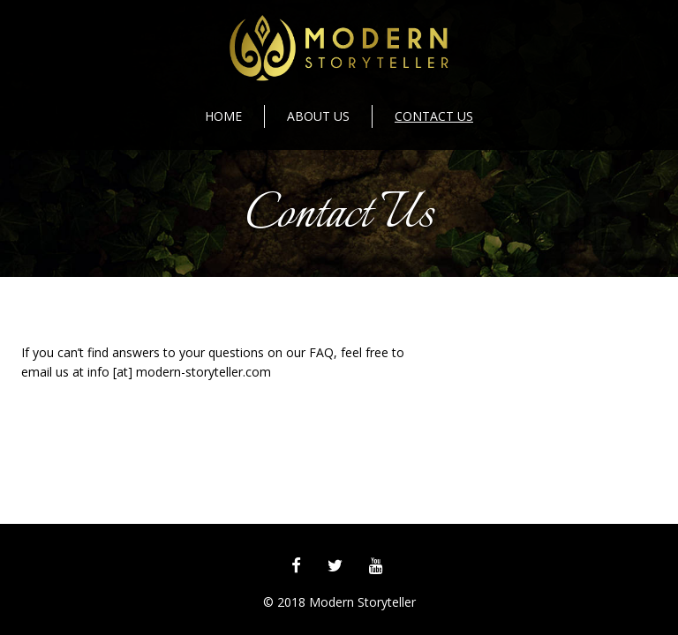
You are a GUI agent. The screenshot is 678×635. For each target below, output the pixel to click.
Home (223, 116)
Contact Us (434, 116)
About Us (318, 116)
